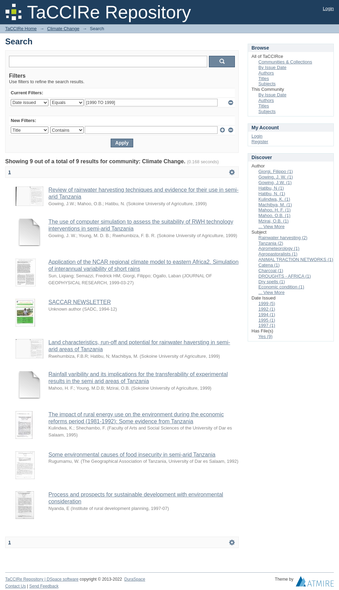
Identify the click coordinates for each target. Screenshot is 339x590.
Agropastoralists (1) (277, 254)
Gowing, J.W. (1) (275, 182)
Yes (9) (265, 336)
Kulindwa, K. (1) (274, 199)
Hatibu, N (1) (271, 188)
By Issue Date (272, 67)
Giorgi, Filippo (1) (275, 171)
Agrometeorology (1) (279, 248)
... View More (271, 226)
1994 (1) (266, 314)
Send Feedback (44, 586)
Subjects (267, 83)
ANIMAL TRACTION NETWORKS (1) (295, 259)
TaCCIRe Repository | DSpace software (42, 579)
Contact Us (15, 586)
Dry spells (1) (271, 281)
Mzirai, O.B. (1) (273, 221)
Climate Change (63, 28)
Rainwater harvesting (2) (283, 237)
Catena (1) (269, 265)
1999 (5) (266, 303)
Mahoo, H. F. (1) (274, 209)
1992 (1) (266, 309)
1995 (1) (266, 320)
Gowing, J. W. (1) (275, 177)
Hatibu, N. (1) (271, 193)
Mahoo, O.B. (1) (274, 215)
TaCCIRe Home (21, 28)
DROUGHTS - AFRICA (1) (284, 276)
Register (259, 141)
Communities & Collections (285, 61)
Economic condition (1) (281, 286)
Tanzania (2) (270, 243)
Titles (263, 78)
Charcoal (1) (270, 270)
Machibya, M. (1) (275, 204)
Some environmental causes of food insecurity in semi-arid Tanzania (132, 455)
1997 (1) (266, 325)
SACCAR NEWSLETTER (79, 302)
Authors (266, 73)
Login (328, 8)
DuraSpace (134, 579)
